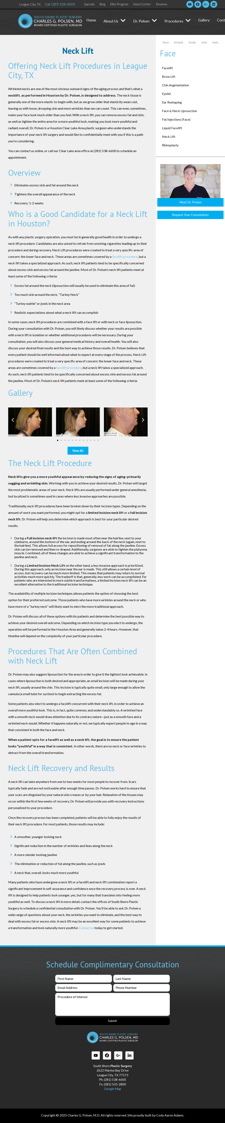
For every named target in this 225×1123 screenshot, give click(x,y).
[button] (12, 419)
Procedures (177, 21)
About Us (115, 21)
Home (91, 20)
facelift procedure (124, 256)
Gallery (204, 20)
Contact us (86, 927)
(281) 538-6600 (63, 4)
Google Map (112, 1088)
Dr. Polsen (145, 21)
